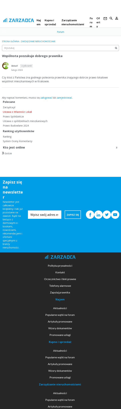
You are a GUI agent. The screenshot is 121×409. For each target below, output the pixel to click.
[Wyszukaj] (116, 48)
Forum (91, 22)
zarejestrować (64, 97)
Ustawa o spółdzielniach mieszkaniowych (25, 121)
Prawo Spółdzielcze (13, 116)
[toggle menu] (4, 32)
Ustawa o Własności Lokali (17, 111)
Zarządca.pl (9, 107)
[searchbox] (60, 48)
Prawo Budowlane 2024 (16, 125)
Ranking (7, 136)
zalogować (46, 97)
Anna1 (14, 65)
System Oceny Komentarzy (17, 141)
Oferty (98, 22)
